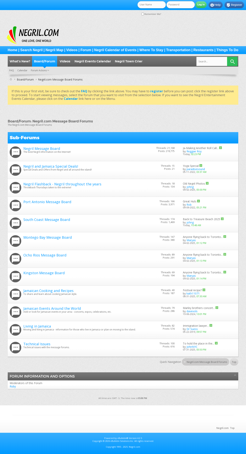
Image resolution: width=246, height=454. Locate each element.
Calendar (22, 70)
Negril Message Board (41, 148)
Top (234, 362)
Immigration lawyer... (196, 326)
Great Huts (189, 201)
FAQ (11, 70)
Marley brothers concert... (199, 308)
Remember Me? (151, 14)
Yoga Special (191, 166)
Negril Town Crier (129, 61)
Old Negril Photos (194, 183)
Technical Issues (36, 344)
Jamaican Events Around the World (52, 308)
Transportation (178, 50)
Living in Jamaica (37, 326)
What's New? (20, 61)
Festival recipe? (192, 290)
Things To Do (227, 50)
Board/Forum (44, 61)
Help (215, 5)
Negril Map (54, 50)
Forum (86, 50)
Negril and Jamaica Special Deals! (50, 166)
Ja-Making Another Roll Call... (200, 148)
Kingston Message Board (44, 273)
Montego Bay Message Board (47, 237)
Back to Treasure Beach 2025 (201, 219)
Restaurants (203, 50)
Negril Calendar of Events (115, 50)
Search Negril (31, 50)
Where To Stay (151, 50)
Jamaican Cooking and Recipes (48, 290)
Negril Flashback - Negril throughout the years (62, 184)
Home (12, 50)
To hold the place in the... (198, 343)
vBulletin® (122, 438)
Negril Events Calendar (93, 61)
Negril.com (222, 428)
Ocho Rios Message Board (44, 255)
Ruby (13, 386)
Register (234, 5)
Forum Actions (39, 70)
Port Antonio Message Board (47, 201)
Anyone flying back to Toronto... (203, 237)
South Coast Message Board (46, 219)
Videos (72, 50)
